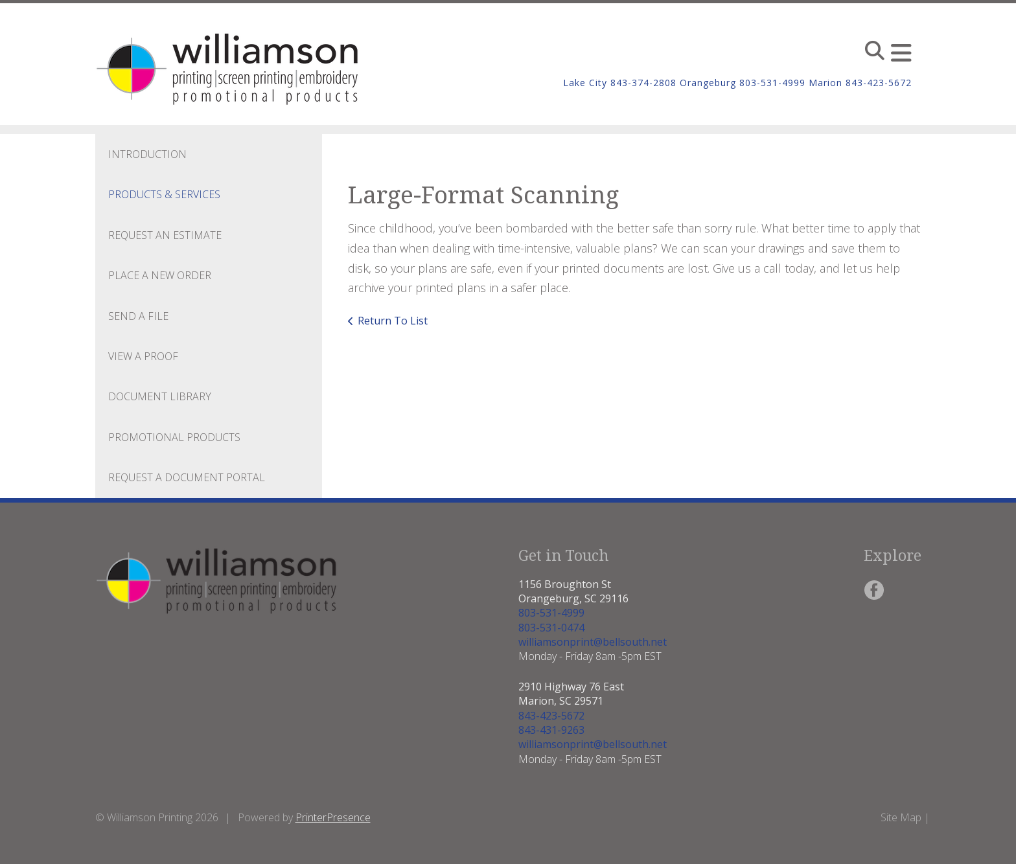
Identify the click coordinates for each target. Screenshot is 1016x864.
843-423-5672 (551, 716)
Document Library (159, 396)
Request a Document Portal (186, 477)
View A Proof (143, 356)
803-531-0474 (551, 627)
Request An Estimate (165, 235)
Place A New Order (159, 275)
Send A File (138, 316)
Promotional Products (174, 437)
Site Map (901, 817)
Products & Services (164, 194)
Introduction (147, 154)
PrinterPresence (333, 817)
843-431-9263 (551, 730)
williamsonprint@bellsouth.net (592, 642)
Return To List (393, 320)
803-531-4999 (551, 613)
